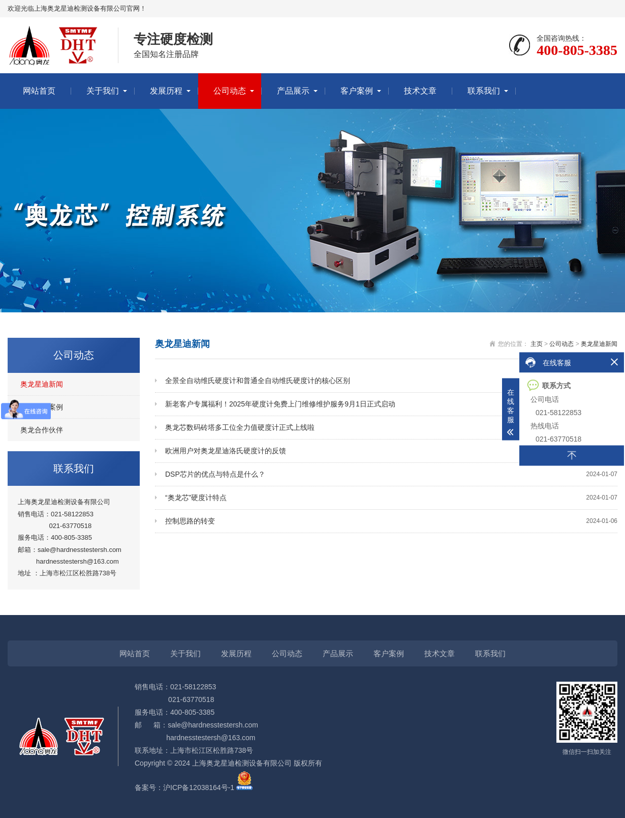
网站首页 (39, 90)
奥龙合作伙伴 (41, 430)
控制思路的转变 (391, 521)
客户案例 (356, 90)
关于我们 (102, 90)
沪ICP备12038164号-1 (198, 787)
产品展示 (293, 90)
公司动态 (229, 90)
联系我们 (483, 90)
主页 (536, 343)
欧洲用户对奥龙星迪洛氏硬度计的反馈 (391, 451)
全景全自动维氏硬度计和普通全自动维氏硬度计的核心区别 (391, 380)
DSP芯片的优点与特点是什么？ (391, 474)
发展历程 (166, 90)
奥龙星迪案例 (41, 407)
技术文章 (420, 90)
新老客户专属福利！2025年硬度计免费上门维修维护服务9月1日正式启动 (391, 404)
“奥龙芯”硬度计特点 (391, 497)
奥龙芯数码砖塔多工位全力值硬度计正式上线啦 (391, 427)
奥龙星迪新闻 (41, 384)
